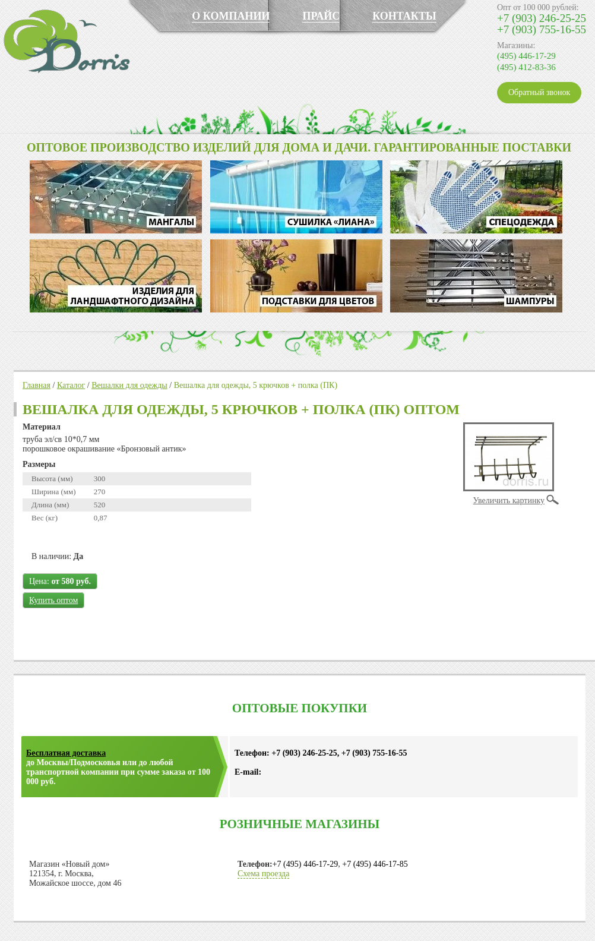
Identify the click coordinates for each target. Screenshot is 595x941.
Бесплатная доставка (66, 753)
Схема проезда (263, 873)
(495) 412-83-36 (526, 67)
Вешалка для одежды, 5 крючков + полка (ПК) (255, 385)
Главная (36, 385)
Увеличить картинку (509, 500)
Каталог (71, 385)
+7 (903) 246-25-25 (541, 18)
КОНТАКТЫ (404, 16)
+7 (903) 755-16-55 (541, 29)
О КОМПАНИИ (231, 16)
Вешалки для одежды (129, 385)
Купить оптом (53, 600)
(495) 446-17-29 (526, 56)
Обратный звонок (539, 92)
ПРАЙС (321, 16)
